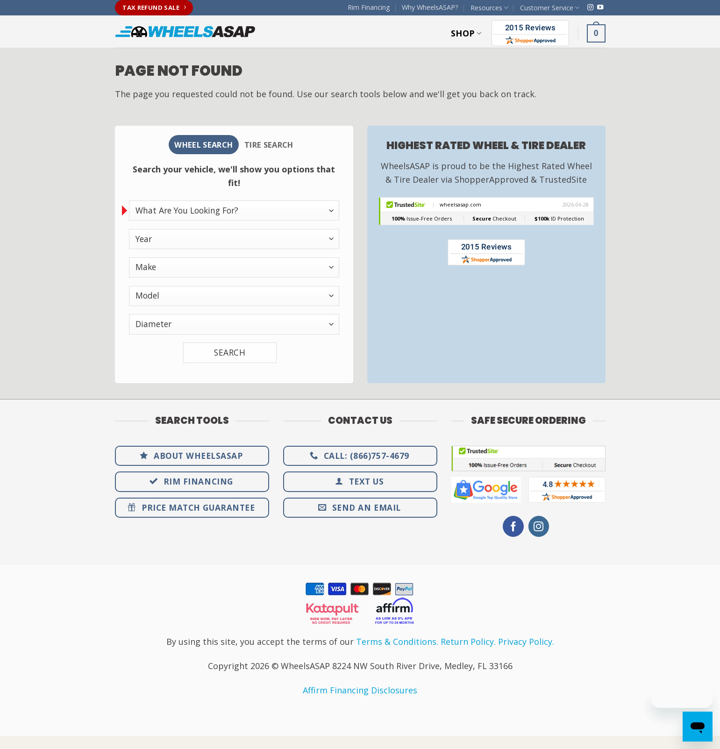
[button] (596, 33)
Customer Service (549, 8)
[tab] (199, 145)
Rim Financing (369, 7)
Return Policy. (468, 643)
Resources (489, 8)
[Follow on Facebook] (513, 528)
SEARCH (229, 354)
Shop (466, 33)
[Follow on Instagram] (590, 7)
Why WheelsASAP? (430, 7)
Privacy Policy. (526, 643)
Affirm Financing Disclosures (360, 692)
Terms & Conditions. (397, 643)
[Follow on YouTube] (600, 7)
